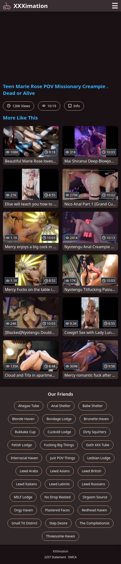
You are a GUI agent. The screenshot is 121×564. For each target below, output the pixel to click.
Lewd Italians (26, 484)
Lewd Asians (60, 471)
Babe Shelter (93, 405)
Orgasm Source (95, 497)
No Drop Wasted (58, 497)
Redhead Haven (94, 510)
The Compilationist (94, 523)
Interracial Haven (24, 458)
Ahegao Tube (28, 405)
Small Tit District (24, 523)
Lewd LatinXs (59, 484)
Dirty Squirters (94, 432)
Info (74, 106)
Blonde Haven (23, 418)
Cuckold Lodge (59, 432)
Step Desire (58, 523)
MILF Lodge (23, 497)
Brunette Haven (96, 418)
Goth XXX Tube (97, 445)
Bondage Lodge (59, 418)
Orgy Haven (23, 510)
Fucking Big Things (59, 445)
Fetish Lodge (22, 445)
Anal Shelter (60, 405)
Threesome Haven (60, 536)
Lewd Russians (93, 484)
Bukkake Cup (25, 432)
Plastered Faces (57, 510)
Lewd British (91, 471)
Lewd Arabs (29, 471)
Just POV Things (62, 458)
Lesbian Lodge (98, 458)
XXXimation (25, 6)
